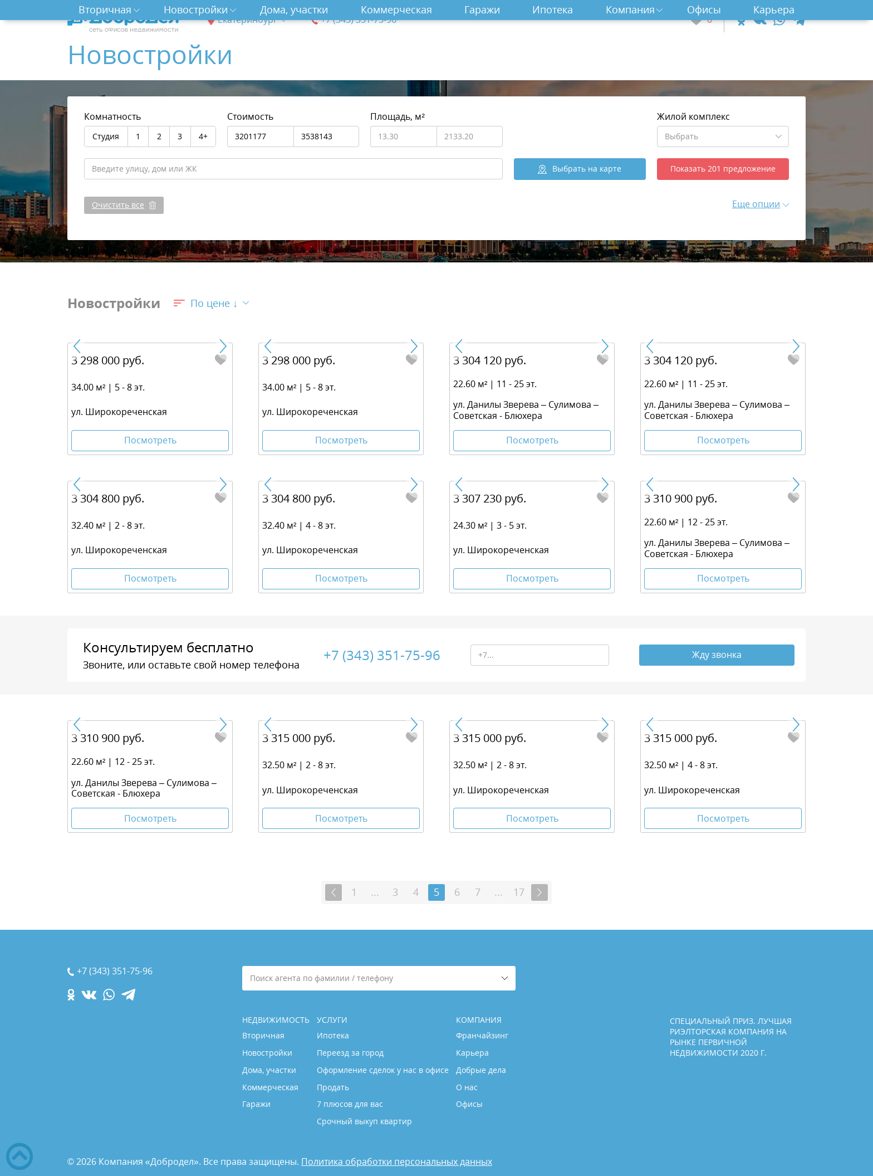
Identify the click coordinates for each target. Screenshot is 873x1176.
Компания (630, 9)
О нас (467, 1087)
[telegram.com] (799, 20)
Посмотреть (150, 440)
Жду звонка (717, 655)
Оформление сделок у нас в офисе (383, 1070)
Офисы (704, 9)
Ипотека (552, 9)
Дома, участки (294, 9)
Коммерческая (396, 9)
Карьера (773, 9)
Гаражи (482, 9)
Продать (333, 1087)
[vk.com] (759, 20)
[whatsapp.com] (779, 20)
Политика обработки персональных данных (396, 1161)
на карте (586, 168)
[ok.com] (741, 20)
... (375, 892)
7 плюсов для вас (350, 1104)
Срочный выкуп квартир (364, 1121)
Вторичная (105, 9)
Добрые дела (481, 1070)
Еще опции (756, 204)
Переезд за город (350, 1052)
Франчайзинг (482, 1035)
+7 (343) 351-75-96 (358, 19)
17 (518, 892)
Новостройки (196, 9)
